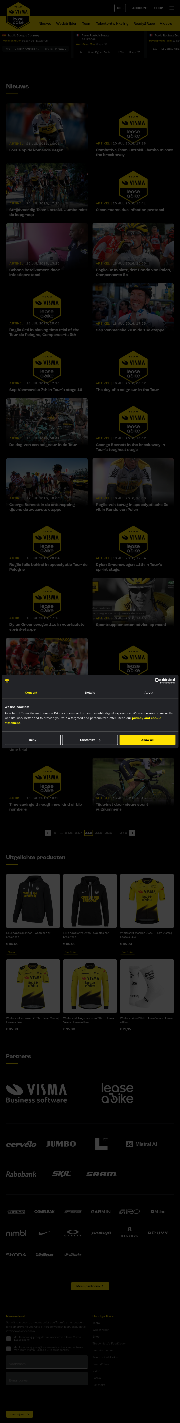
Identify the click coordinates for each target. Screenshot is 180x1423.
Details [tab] (90, 692)
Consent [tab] (31, 692)
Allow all (147, 740)
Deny (32, 740)
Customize (90, 740)
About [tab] (149, 692)
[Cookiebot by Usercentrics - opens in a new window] (157, 681)
